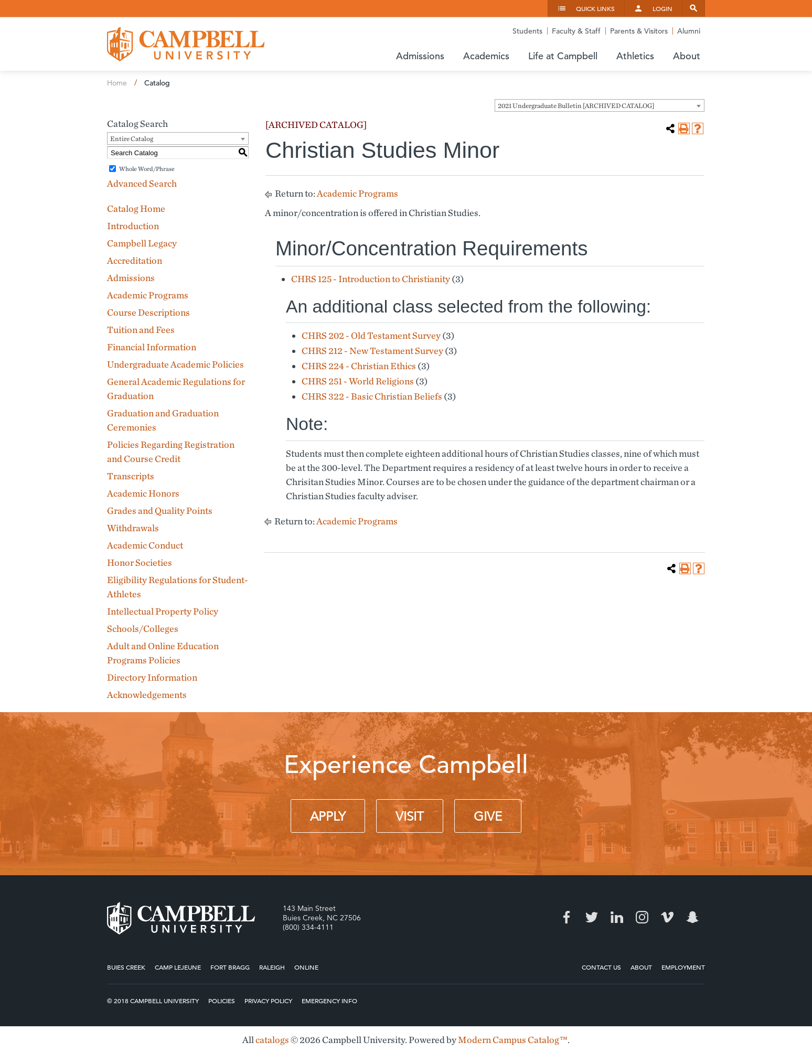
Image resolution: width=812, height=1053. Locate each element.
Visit (410, 816)
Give (488, 816)
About (641, 967)
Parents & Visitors (639, 31)
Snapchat (692, 917)
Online (306, 967)
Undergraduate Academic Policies (175, 364)
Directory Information (152, 677)
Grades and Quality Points (159, 510)
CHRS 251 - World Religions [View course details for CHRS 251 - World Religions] (358, 380)
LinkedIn (616, 917)
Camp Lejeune (178, 967)
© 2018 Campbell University (153, 1000)
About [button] (686, 56)
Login (662, 8)
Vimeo (667, 917)
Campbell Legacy (142, 243)
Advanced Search (142, 183)
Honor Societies (139, 562)
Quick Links (595, 8)
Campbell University (185, 44)
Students (527, 31)
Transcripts (130, 475)
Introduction (133, 225)
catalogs (272, 1039)
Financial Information (151, 346)
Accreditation (134, 260)
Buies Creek (126, 967)
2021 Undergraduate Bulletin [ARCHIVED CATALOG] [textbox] (576, 106)
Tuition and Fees (141, 329)
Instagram (642, 917)
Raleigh (272, 967)
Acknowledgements (147, 694)
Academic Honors (143, 493)
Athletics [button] (635, 56)
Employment (683, 967)
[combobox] (599, 105)
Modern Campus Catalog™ (513, 1039)
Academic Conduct (145, 545)
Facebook (566, 917)
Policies (221, 1000)
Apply (328, 816)
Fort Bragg (230, 967)
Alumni (688, 31)
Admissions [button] (420, 56)
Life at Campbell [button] (562, 56)
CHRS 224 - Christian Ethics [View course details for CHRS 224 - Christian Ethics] (359, 365)
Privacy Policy (268, 1000)
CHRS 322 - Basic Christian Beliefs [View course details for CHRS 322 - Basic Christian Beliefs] (372, 396)
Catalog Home (136, 208)
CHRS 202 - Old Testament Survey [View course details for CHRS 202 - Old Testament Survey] (371, 335)
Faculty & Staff (576, 31)
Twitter (591, 917)
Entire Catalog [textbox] (131, 139)
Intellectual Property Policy (162, 611)
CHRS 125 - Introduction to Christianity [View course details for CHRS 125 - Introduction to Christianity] (370, 278)
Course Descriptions (148, 312)
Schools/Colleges (142, 628)
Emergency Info (329, 1000)
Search (693, 8)
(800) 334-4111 (308, 927)
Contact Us (601, 967)
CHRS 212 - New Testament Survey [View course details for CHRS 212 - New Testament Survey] (372, 350)
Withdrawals (133, 527)
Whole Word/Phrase (147, 169)
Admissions (131, 277)
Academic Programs (147, 294)
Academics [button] (486, 56)
